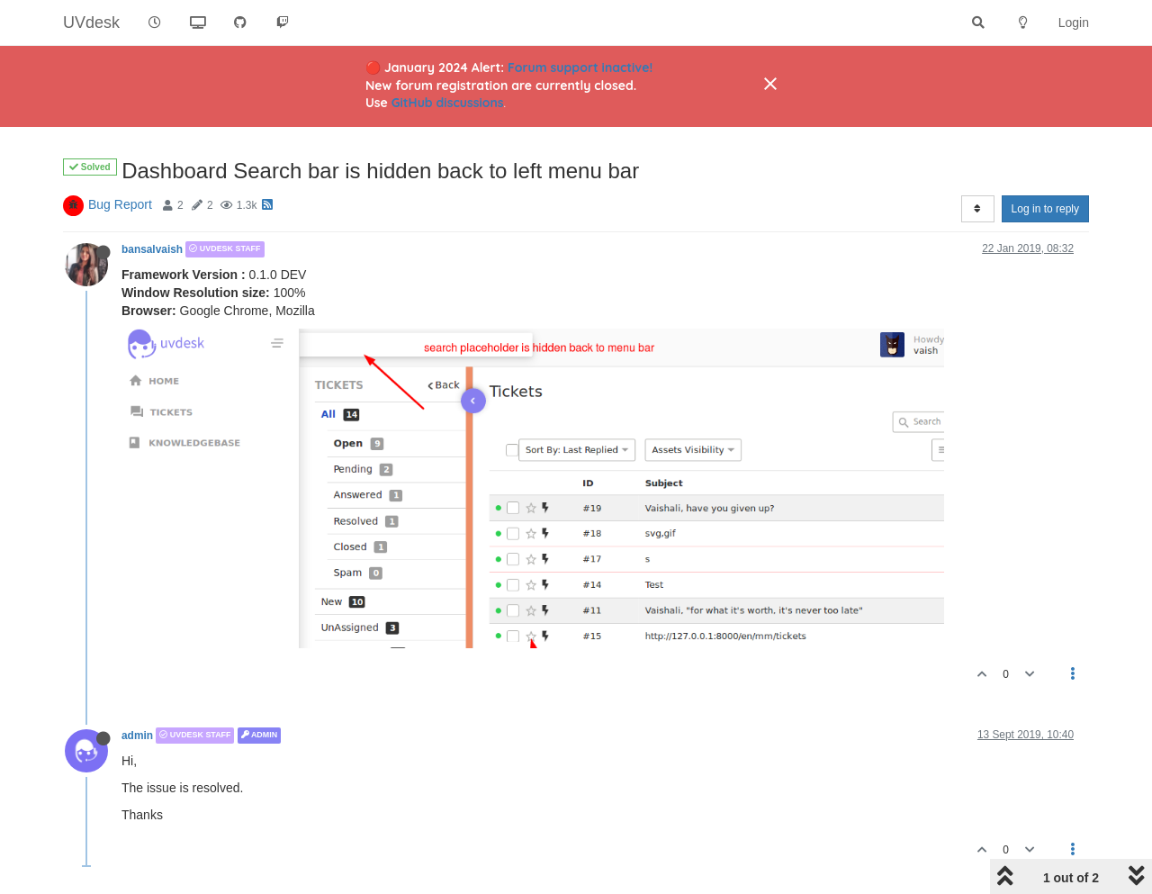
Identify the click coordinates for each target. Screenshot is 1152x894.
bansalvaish (152, 249)
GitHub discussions (448, 103)
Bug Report (120, 204)
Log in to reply (1045, 209)
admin (137, 735)
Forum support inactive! (580, 67)
